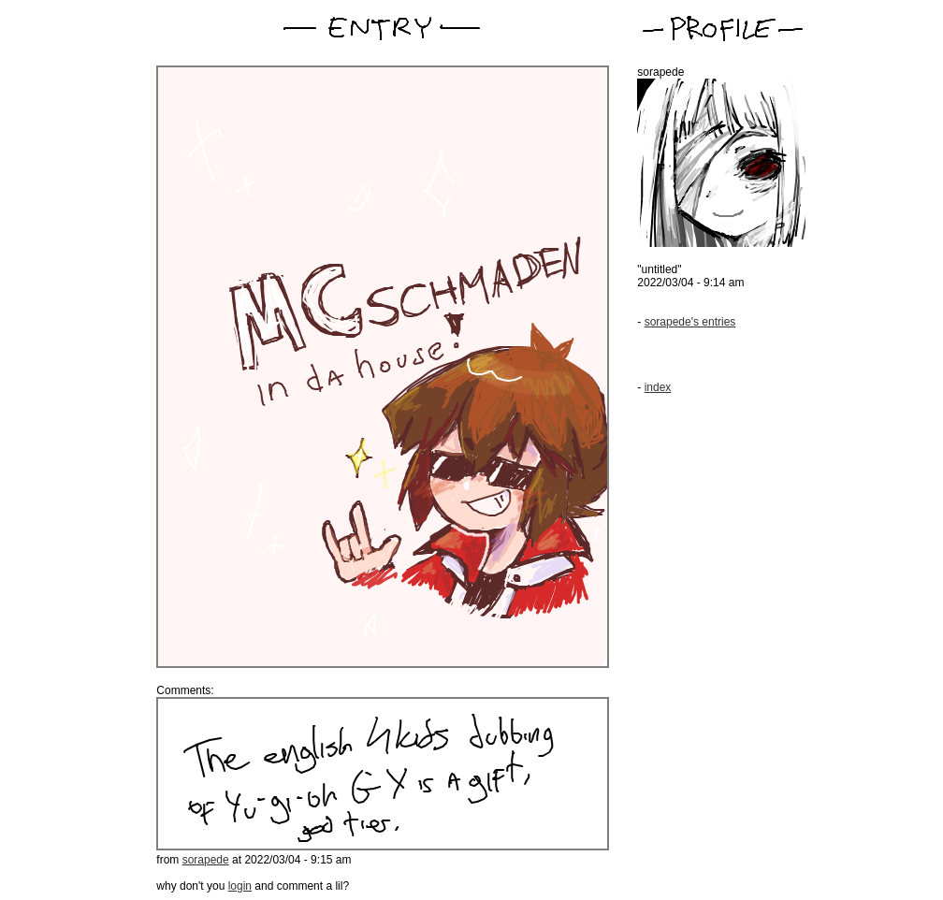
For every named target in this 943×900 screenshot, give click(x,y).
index (658, 387)
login (240, 886)
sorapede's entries (690, 321)
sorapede (205, 859)
